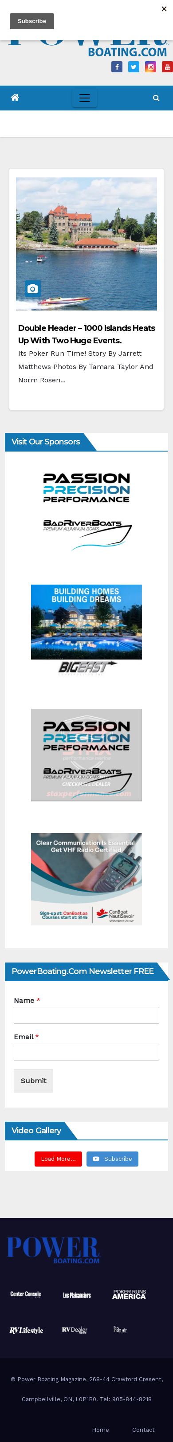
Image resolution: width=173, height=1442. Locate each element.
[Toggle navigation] (84, 98)
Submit (33, 1081)
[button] (156, 97)
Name (27, 1000)
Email (26, 1037)
